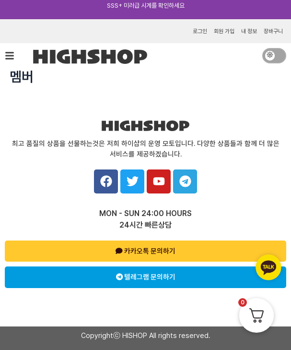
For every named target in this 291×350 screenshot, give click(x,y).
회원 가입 (224, 31)
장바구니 (273, 31)
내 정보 (249, 31)
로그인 (200, 31)
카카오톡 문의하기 (145, 251)
